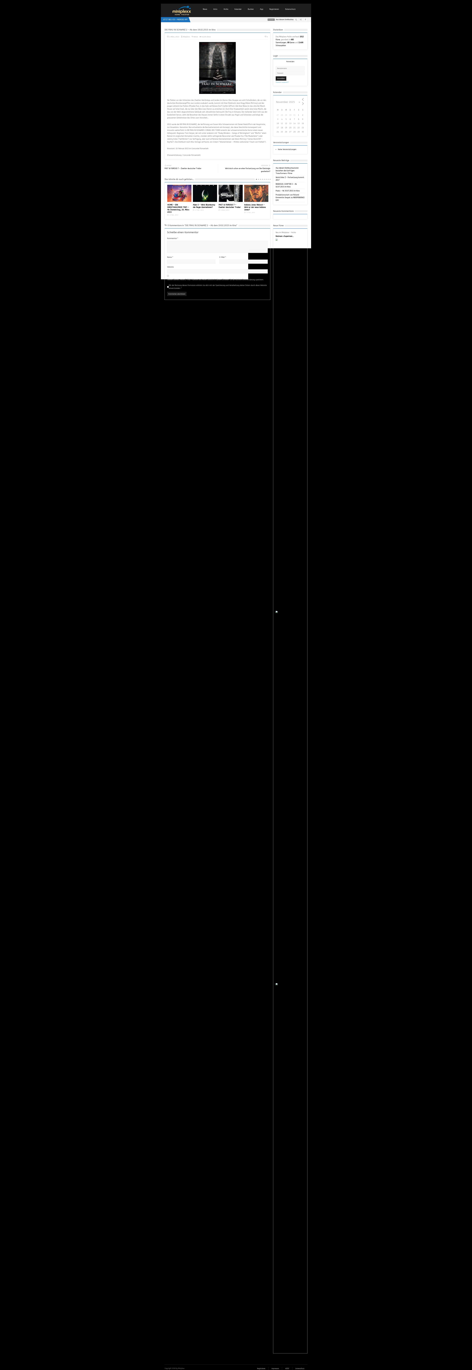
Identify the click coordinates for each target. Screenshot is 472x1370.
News (205, 9)
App (261, 9)
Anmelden (290, 62)
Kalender (238, 9)
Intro (215, 9)
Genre (290, 43)
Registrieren (274, 9)
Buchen (251, 9)
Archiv (226, 9)
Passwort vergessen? (282, 82)
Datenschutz (290, 9)
